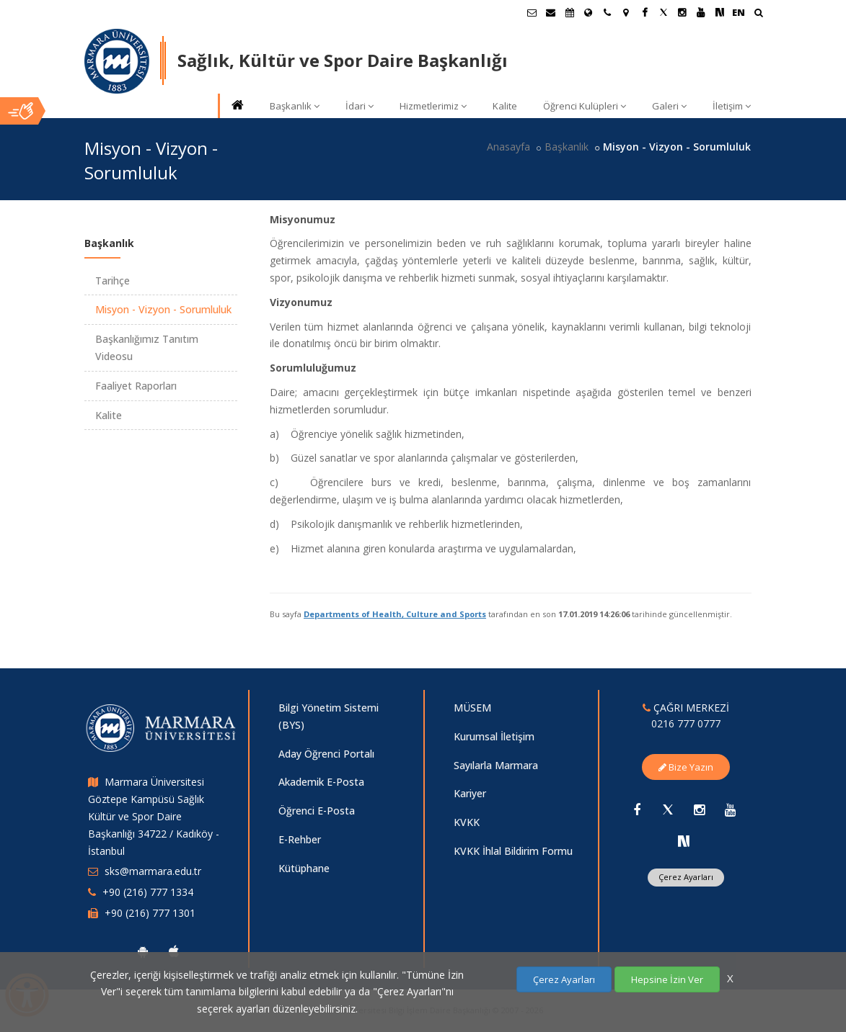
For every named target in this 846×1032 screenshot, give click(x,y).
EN (738, 12)
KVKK (467, 822)
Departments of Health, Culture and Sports (395, 614)
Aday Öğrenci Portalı (326, 753)
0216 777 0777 (686, 723)
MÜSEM (472, 707)
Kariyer (470, 793)
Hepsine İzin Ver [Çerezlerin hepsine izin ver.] (667, 979)
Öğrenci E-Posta (316, 810)
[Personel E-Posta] (551, 12)
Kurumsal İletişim (494, 736)
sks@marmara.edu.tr (153, 871)
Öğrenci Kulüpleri (584, 105)
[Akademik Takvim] (570, 12)
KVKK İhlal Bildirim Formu (513, 851)
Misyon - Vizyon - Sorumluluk (163, 309)
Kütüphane (304, 868)
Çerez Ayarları (685, 876)
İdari (359, 105)
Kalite (505, 105)
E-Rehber (299, 839)
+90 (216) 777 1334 (147, 892)
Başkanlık (295, 105)
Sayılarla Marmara (496, 765)
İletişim (732, 105)
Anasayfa (508, 146)
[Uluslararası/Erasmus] (588, 12)
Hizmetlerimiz (433, 105)
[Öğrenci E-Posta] (532, 12)
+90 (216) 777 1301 (150, 913)
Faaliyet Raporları (136, 385)
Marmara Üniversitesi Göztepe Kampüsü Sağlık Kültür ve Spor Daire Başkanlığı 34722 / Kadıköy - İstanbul (153, 816)
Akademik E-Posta (321, 782)
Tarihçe (112, 280)
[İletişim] (607, 12)
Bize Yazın (685, 766)
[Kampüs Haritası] (626, 12)
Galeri (669, 105)
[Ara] (758, 14)
